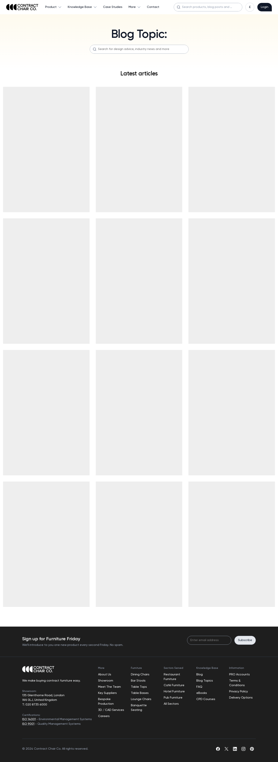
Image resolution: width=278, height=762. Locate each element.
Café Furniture (174, 685)
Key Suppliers (107, 693)
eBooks (201, 693)
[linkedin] (235, 749)
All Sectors (171, 703)
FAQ (199, 687)
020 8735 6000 (36, 704)
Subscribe (245, 640)
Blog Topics (204, 680)
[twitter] (226, 749)
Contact (153, 7)
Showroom (105, 680)
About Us (104, 674)
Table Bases (140, 693)
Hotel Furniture (174, 691)
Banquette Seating (139, 708)
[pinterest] (252, 749)
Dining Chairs (140, 674)
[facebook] (218, 749)
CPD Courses (205, 699)
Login (264, 7)
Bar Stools (138, 680)
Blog (199, 674)
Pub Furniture (173, 697)
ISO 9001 (28, 724)
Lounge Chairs (141, 699)
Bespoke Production (106, 701)
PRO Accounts (239, 674)
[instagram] (243, 749)
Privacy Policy (238, 691)
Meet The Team (109, 687)
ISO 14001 (29, 719)
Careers (104, 716)
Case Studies (112, 7)
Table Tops (139, 687)
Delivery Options (241, 697)
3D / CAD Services (111, 710)
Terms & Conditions (237, 683)
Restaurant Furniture (172, 677)
